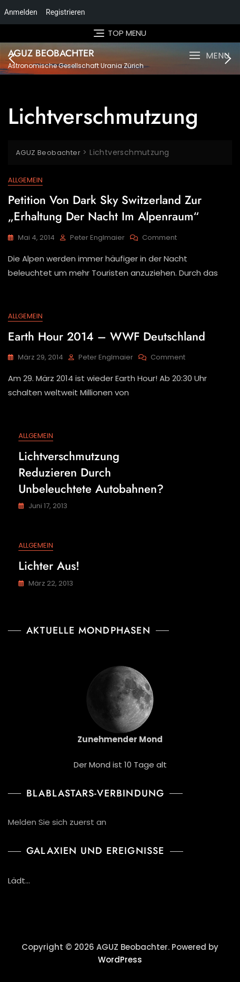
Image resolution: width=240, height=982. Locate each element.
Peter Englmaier (97, 237)
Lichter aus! (48, 565)
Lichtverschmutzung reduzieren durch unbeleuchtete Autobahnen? (91, 472)
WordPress (120, 959)
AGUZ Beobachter (51, 53)
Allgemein (25, 180)
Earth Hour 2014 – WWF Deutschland (106, 336)
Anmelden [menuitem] (20, 12)
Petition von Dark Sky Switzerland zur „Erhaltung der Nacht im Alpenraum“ (105, 208)
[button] (209, 56)
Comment (159, 238)
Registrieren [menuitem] (65, 12)
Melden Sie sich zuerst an (57, 822)
